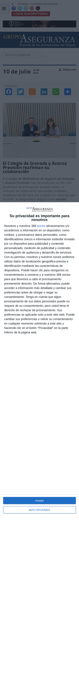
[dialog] (39, 438)
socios (41, 225)
